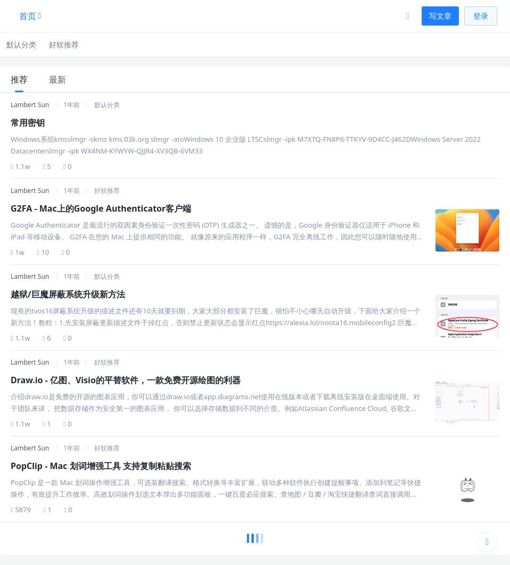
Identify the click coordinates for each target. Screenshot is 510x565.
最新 (57, 79)
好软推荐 (64, 44)
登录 (480, 16)
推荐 (19, 79)
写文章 (440, 16)
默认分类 (21, 44)
